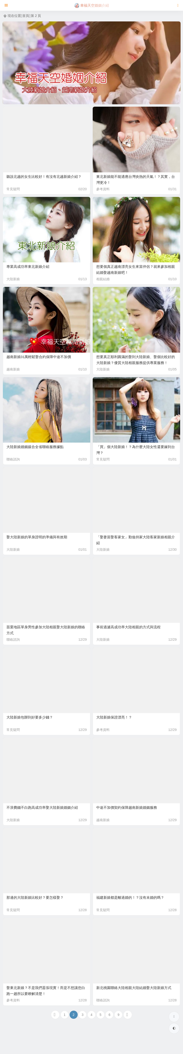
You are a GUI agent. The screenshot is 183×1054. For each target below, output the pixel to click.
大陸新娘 (13, 279)
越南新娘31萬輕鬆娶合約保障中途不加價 (38, 357)
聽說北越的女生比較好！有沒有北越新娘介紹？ (43, 177)
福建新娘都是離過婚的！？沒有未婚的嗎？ (130, 897)
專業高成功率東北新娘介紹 (27, 267)
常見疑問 (13, 189)
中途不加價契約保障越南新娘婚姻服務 (126, 807)
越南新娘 (13, 369)
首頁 (25, 16)
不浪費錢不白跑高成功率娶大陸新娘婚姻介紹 (42, 807)
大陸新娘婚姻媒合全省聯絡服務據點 (35, 447)
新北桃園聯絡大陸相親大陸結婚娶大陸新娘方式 (133, 988)
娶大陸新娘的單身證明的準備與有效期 (36, 537)
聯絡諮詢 (13, 459)
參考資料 (103, 189)
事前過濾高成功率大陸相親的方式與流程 (128, 627)
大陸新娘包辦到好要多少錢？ (29, 717)
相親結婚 (103, 279)
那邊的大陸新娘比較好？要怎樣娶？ (35, 897)
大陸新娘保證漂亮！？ (114, 717)
